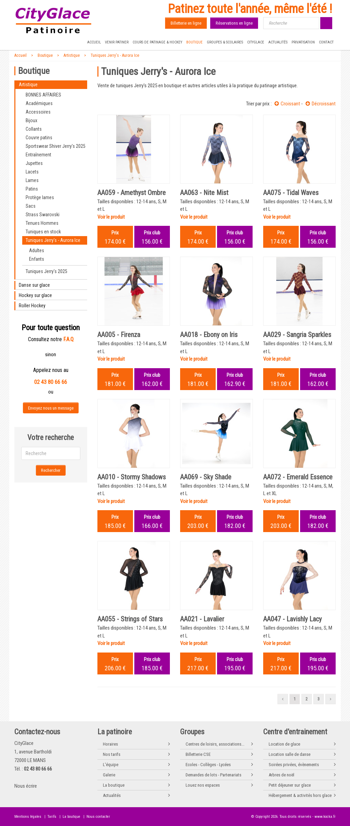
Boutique (194, 42)
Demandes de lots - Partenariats (213, 774)
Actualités (277, 42)
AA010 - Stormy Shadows (131, 477)
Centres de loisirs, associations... (215, 744)
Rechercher (50, 470)
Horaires (110, 744)
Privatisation (303, 42)
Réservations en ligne (234, 23)
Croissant (287, 104)
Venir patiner (117, 42)
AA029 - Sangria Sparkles (297, 335)
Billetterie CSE (198, 754)
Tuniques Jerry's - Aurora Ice (115, 55)
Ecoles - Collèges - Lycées (208, 764)
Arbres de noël (281, 774)
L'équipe (110, 764)
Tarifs (52, 816)
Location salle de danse (289, 754)
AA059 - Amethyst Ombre (131, 193)
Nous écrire (25, 786)
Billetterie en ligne (186, 23)
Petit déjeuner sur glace (290, 785)
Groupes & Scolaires (225, 42)
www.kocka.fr (325, 816)
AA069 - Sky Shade (205, 477)
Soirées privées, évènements (294, 764)
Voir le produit (111, 217)
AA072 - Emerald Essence (298, 477)
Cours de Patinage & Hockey (157, 42)
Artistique (72, 55)
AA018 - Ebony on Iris (209, 335)
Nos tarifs (111, 754)
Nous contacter (98, 816)
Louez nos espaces (203, 785)
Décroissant (321, 104)
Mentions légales (27, 816)
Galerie (109, 774)
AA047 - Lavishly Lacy (292, 619)
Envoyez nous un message (50, 408)
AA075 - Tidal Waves (291, 193)
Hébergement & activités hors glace (300, 795)
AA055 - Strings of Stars (130, 619)
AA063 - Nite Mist (204, 193)
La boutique (113, 785)
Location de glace (284, 744)
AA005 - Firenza (118, 335)
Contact (326, 42)
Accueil (94, 42)
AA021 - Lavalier (202, 619)
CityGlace (255, 42)
